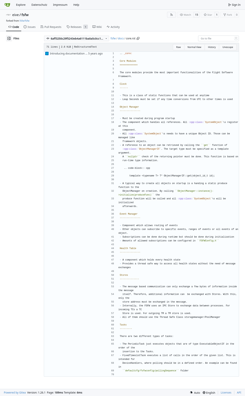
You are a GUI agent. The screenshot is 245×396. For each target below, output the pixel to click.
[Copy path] (138, 38)
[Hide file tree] (9, 38)
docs (121, 38)
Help (76, 4)
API (239, 392)
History (212, 47)
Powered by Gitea (15, 392)
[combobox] (218, 38)
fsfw (25, 15)
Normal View (194, 47)
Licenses (226, 392)
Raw (178, 47)
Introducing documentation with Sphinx (75, 53)
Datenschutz (39, 4)
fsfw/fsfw (24, 20)
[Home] (7, 4)
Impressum (60, 4)
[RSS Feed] (171, 15)
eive (15, 15)
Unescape (227, 47)
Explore (20, 4)
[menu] (195, 392)
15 (196, 14)
